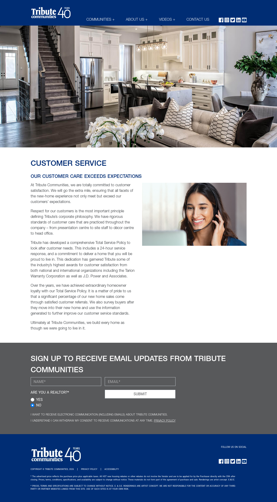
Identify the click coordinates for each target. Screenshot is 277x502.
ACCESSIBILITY (111, 469)
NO (38, 405)
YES (39, 399)
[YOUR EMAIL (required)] (140, 381)
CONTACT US (197, 20)
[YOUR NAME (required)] (66, 381)
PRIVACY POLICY (165, 420)
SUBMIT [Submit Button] (140, 394)
